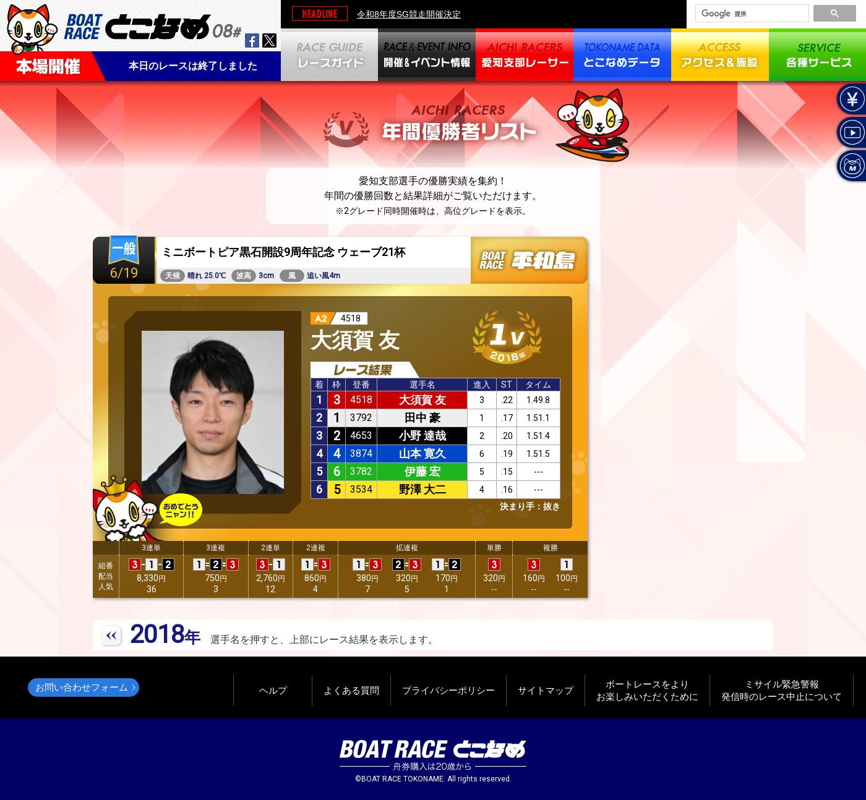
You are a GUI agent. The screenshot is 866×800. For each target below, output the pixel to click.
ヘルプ (273, 690)
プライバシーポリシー (448, 690)
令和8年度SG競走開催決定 (409, 14)
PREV (112, 636)
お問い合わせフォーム (81, 687)
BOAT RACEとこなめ (153, 25)
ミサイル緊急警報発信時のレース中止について (781, 690)
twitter (269, 40)
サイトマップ (545, 690)
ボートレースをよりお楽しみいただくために (647, 690)
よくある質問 (351, 690)
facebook (252, 40)
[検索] (750, 13)
